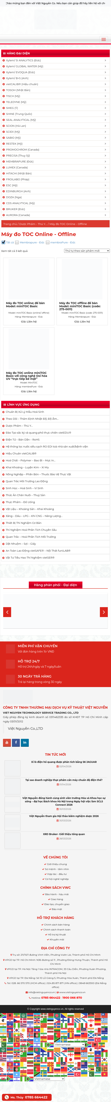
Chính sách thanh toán (56, 929)
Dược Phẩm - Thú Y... (33, 224)
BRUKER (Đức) (13, 209)
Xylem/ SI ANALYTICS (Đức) (21, 60)
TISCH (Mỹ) (11, 96)
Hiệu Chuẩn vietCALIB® (21, 453)
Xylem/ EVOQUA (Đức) (18, 72)
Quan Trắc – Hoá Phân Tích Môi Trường (31, 536)
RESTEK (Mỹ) (12, 143)
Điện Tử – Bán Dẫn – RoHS (23, 439)
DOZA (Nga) (12, 197)
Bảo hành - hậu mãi (57, 894)
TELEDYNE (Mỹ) (14, 102)
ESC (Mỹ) (9, 185)
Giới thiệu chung (57, 864)
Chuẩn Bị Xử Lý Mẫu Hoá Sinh (25, 411)
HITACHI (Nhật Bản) (17, 173)
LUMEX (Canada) (15, 167)
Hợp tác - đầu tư (57, 874)
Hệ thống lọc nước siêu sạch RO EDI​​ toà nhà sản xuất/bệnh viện (47, 446)
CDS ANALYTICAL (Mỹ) (18, 203)
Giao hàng (57, 899)
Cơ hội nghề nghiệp (57, 878)
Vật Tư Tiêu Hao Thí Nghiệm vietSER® (30, 557)
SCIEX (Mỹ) (11, 131)
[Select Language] (69, 1044)
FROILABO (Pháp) (15, 179)
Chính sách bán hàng (57, 924)
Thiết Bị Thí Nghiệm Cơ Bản (24, 522)
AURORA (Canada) (16, 215)
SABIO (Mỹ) (11, 137)
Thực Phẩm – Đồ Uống (20, 502)
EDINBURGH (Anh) (16, 191)
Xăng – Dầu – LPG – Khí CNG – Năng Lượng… (34, 515)
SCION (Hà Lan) (14, 125)
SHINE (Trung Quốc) (17, 113)
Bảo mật (57, 909)
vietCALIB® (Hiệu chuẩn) (20, 84)
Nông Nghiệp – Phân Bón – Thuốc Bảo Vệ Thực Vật (38, 474)
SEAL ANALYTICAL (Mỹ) (19, 119)
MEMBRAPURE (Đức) (18, 161)
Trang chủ (10, 224)
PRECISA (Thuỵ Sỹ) (16, 155)
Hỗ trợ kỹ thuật (57, 934)
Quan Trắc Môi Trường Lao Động (27, 481)
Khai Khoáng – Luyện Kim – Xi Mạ (27, 467)
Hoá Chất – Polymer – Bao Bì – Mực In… (30, 460)
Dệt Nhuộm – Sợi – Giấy (21, 543)
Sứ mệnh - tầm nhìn (57, 869)
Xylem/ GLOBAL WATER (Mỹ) (22, 66)
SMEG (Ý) (10, 107)
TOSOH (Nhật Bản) (16, 90)
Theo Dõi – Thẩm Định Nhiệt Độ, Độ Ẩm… (32, 418)
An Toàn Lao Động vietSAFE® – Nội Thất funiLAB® (38, 550)
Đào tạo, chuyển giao (56, 904)
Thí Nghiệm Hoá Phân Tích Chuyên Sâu (31, 529)
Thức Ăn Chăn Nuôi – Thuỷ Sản (25, 495)
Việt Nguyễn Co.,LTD (25, 728)
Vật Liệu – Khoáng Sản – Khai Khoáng (30, 509)
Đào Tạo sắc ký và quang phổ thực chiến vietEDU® (38, 432)
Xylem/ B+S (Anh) (15, 78)
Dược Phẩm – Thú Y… (19, 425)
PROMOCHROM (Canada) (20, 149)
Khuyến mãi (57, 939)
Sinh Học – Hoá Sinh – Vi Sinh (24, 488)
